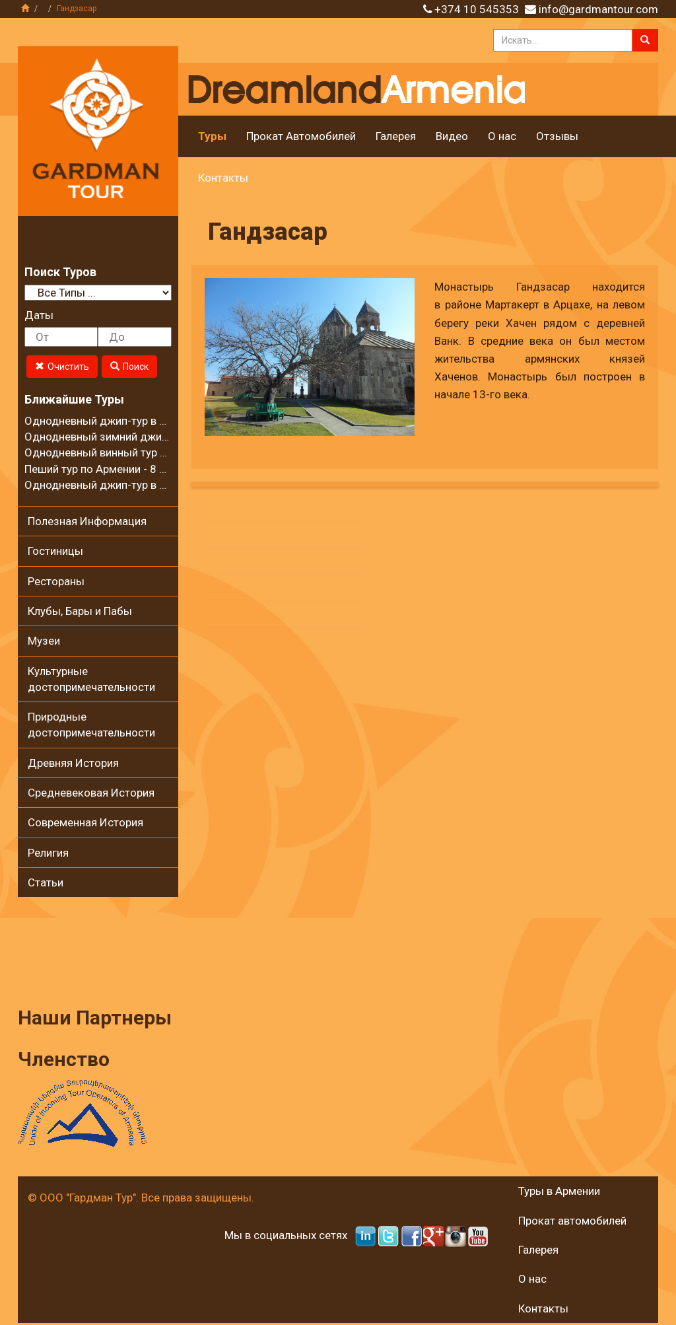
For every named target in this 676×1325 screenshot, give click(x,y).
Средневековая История (91, 792)
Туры (212, 136)
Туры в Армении (559, 1191)
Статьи (45, 882)
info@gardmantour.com (598, 9)
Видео (452, 136)
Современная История (85, 822)
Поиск (129, 366)
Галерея (396, 136)
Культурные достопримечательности (91, 679)
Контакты (223, 177)
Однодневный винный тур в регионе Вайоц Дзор (149, 452)
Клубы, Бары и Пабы (80, 611)
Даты (38, 315)
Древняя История (73, 763)
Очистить (62, 366)
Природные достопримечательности (91, 724)
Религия (48, 852)
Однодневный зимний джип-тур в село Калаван (146, 436)
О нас (502, 136)
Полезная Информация (87, 521)
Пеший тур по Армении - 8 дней (104, 469)
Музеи (44, 640)
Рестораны (56, 581)
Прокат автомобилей (572, 1220)
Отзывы (557, 136)
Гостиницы (55, 550)
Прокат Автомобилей (301, 136)
